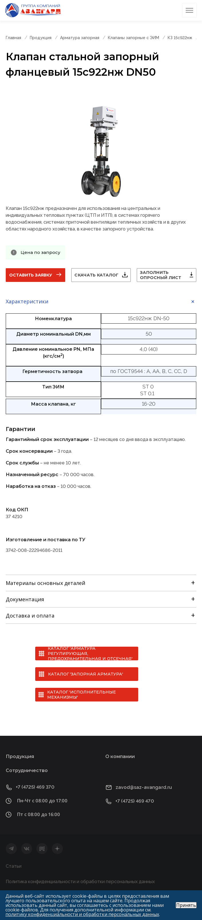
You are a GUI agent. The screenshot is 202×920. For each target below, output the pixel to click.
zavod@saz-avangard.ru (144, 787)
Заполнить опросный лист (160, 275)
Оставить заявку (30, 275)
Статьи (13, 866)
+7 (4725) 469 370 (35, 787)
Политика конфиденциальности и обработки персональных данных (80, 881)
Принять (186, 905)
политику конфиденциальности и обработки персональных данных (82, 914)
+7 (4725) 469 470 (134, 801)
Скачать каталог (96, 275)
